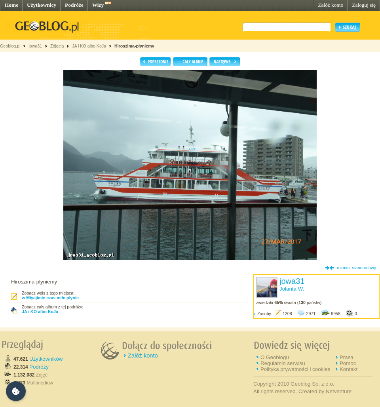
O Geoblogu (274, 357)
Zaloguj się (364, 5)
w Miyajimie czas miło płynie (50, 297)
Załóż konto (330, 5)
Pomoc (348, 363)
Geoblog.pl (10, 46)
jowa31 (35, 46)
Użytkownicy (41, 5)
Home (11, 5)
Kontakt (348, 369)
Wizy (98, 5)
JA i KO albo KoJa (89, 46)
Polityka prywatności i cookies (295, 369)
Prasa (346, 357)
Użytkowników (46, 359)
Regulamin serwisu (282, 363)
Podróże (74, 5)
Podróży (39, 367)
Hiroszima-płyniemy (134, 46)
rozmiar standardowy (356, 267)
